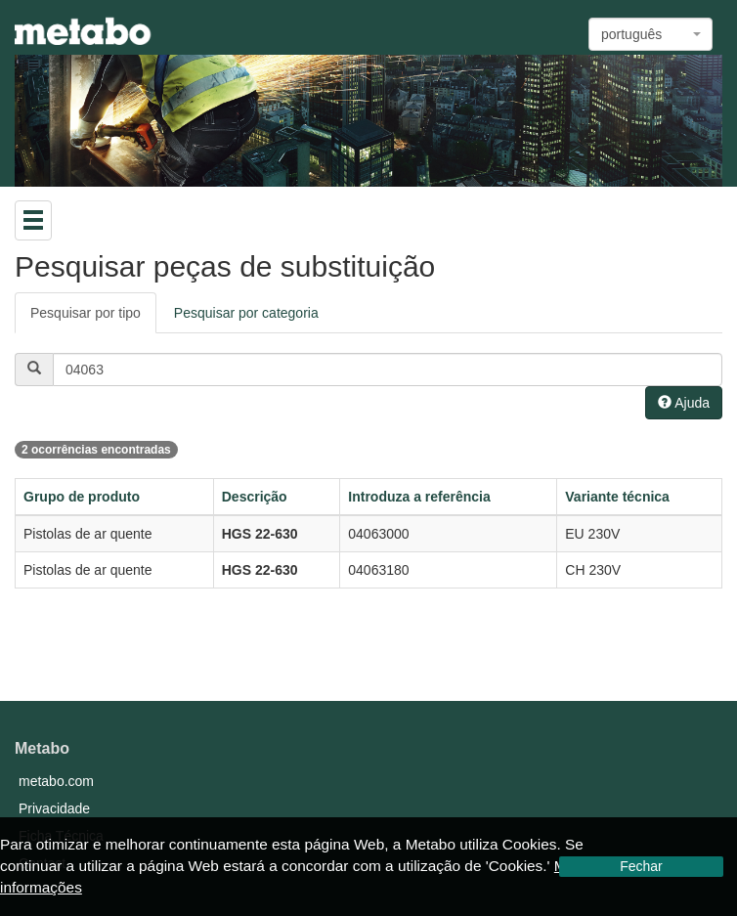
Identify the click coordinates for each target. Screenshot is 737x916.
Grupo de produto (81, 496)
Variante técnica (617, 496)
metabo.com (56, 781)
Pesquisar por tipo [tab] (85, 313)
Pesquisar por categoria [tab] (246, 313)
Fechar (641, 866)
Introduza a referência (419, 496)
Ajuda (684, 403)
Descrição (254, 496)
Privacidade (54, 808)
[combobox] (650, 34)
